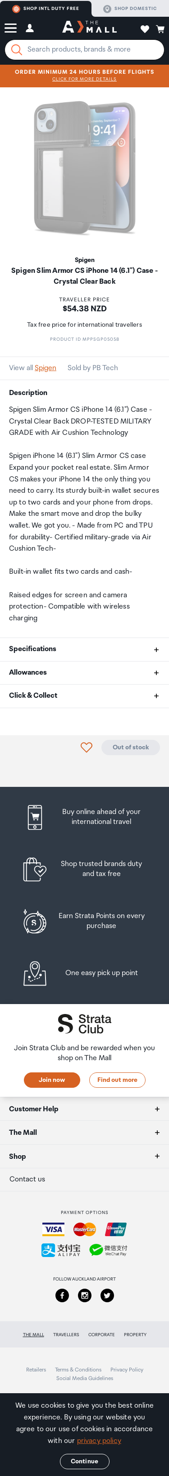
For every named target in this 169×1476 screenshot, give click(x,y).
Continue (84, 1461)
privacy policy (99, 1441)
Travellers (66, 1335)
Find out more (117, 1080)
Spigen (45, 368)
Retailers (36, 1370)
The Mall (33, 1335)
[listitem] (84, 817)
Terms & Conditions (78, 1370)
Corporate (101, 1335)
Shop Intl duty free (45, 9)
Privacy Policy (126, 1370)
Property (135, 1335)
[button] (10, 28)
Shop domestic (130, 9)
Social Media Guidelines (84, 1378)
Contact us (27, 1179)
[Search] (16, 49)
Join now (52, 1080)
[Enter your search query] (84, 50)
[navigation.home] (89, 28)
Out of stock (131, 747)
